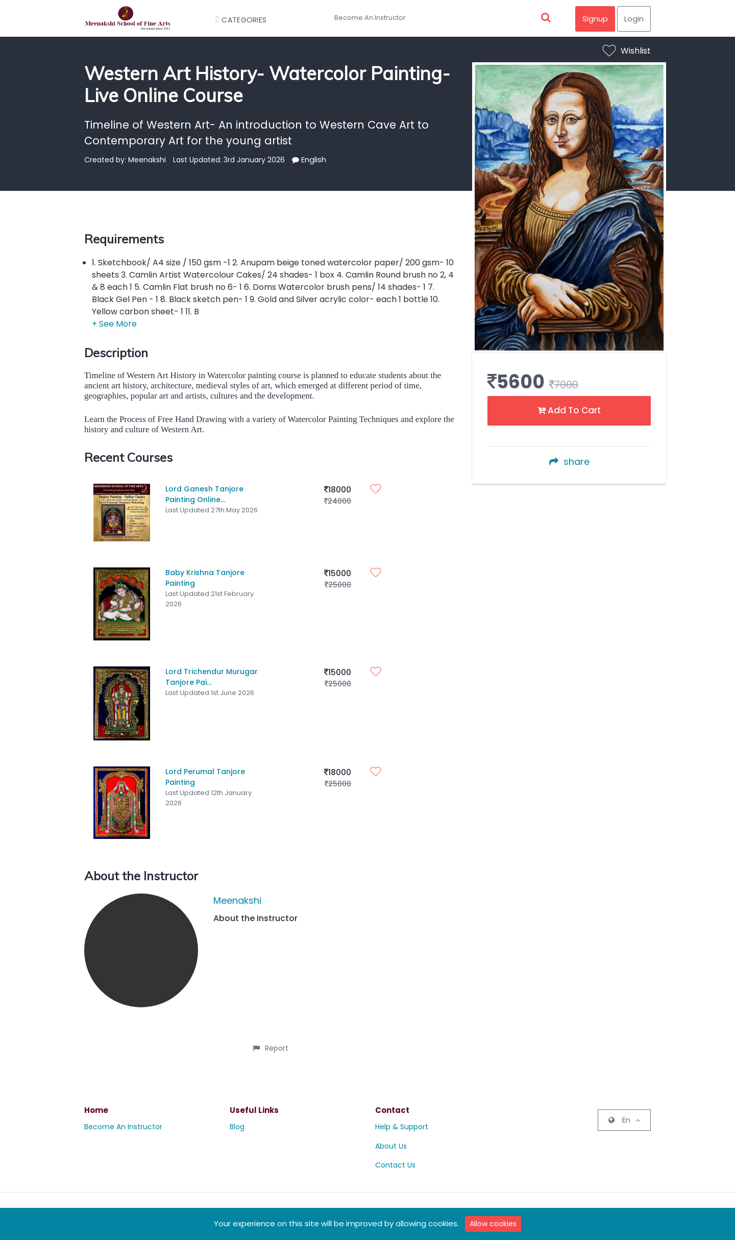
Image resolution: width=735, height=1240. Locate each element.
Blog (237, 1119)
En (624, 1112)
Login (634, 18)
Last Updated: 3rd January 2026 (229, 160)
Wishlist (627, 51)
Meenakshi (237, 892)
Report (270, 1040)
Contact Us (395, 1157)
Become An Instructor (370, 17)
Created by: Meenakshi (125, 160)
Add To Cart (569, 410)
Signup (595, 18)
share (569, 461)
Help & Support (401, 1119)
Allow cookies (493, 1224)
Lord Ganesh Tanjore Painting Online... (204, 494)
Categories (236, 20)
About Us (391, 1138)
